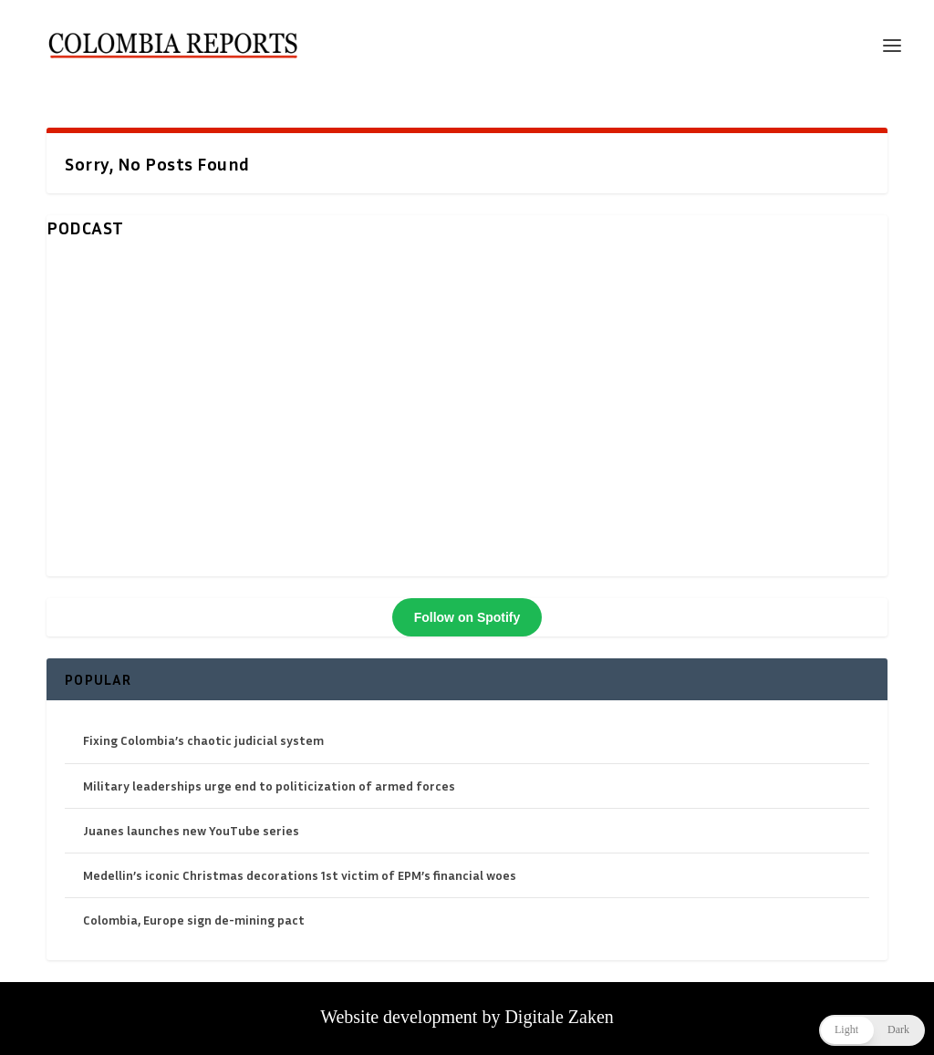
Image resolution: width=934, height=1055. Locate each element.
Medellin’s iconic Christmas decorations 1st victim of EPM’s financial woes (299, 875)
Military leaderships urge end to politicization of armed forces (269, 785)
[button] (872, 1030)
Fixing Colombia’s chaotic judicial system (203, 740)
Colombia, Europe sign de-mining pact (194, 919)
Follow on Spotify (467, 617)
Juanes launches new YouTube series (191, 830)
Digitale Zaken (558, 1017)
